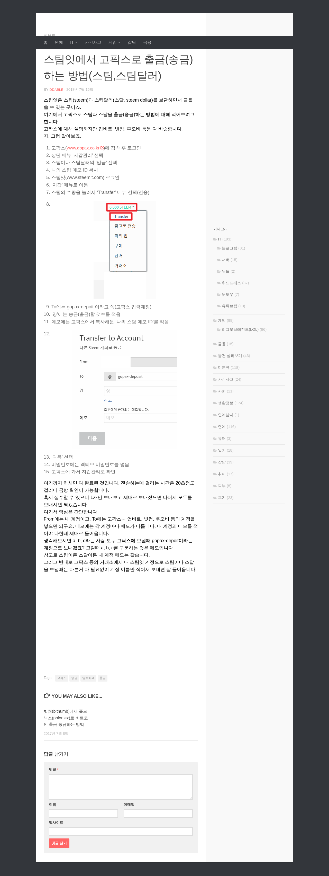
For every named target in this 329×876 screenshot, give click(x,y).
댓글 (53, 796)
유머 (222, 459)
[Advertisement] (121, 637)
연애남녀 (225, 435)
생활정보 (225, 423)
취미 (222, 494)
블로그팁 (229, 268)
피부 (222, 506)
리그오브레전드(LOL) (240, 350)
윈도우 (227, 315)
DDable (62, 18)
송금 (74, 698)
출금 (102, 698)
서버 (226, 280)
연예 (59, 42)
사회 (222, 411)
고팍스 (61, 698)
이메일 (129, 831)
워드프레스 (231, 303)
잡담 (132, 42)
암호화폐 (88, 698)
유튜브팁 (229, 326)
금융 (147, 42)
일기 (222, 471)
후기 (222, 518)
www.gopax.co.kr (86, 168)
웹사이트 (56, 849)
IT (72, 42)
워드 (226, 292)
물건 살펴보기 (230, 376)
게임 (112, 42)
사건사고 (93, 42)
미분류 (50, 56)
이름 (52, 831)
